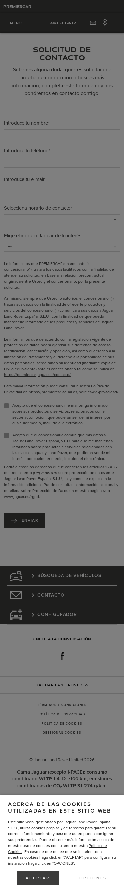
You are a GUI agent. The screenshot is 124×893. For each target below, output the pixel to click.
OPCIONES (93, 878)
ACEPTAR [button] (38, 878)
